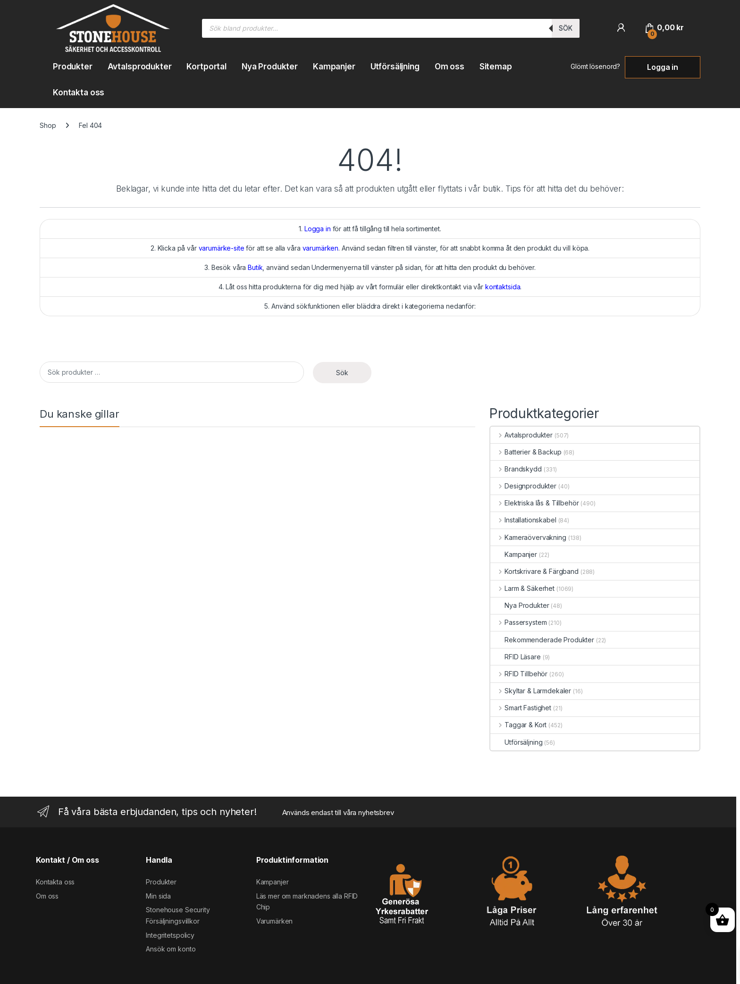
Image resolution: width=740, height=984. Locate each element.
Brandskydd (515, 469)
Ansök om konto (170, 949)
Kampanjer (334, 66)
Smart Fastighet (520, 708)
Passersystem (518, 622)
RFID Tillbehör (518, 674)
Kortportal (206, 66)
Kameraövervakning (528, 537)
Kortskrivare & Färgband (534, 571)
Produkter (72, 66)
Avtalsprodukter (140, 66)
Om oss (449, 66)
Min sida (158, 896)
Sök (565, 28)
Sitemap (495, 66)
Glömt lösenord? (595, 66)
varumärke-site (221, 248)
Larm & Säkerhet (522, 588)
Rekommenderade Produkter (542, 640)
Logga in (662, 67)
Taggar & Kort (518, 725)
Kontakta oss (78, 92)
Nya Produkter (270, 66)
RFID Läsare (515, 657)
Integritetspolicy (170, 935)
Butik (255, 267)
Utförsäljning (395, 66)
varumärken (321, 248)
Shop (48, 125)
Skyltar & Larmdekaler (530, 691)
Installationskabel (523, 520)
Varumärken (274, 921)
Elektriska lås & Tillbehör (534, 503)
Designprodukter (523, 486)
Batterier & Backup (525, 452)
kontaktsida (502, 287)
